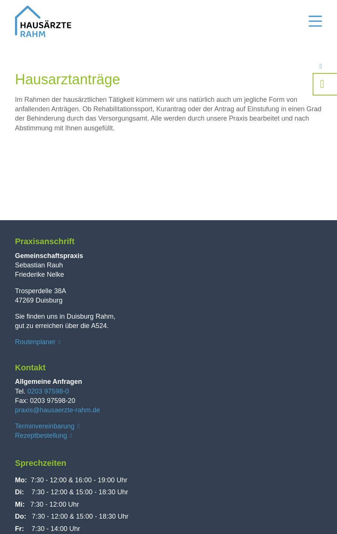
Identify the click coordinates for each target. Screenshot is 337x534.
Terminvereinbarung (45, 426)
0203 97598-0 (48, 391)
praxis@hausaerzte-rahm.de (57, 410)
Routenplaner (35, 342)
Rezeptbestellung (41, 435)
